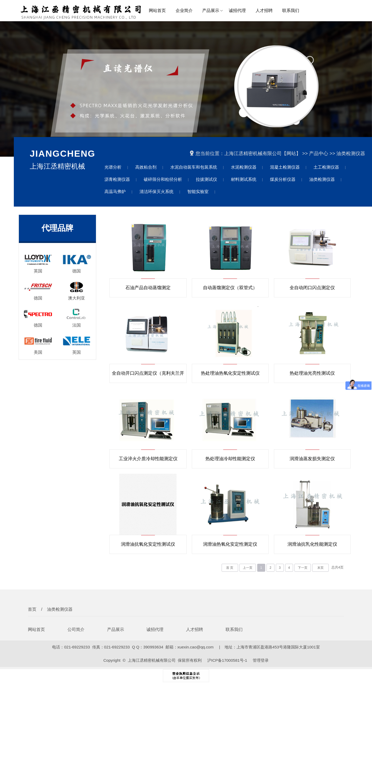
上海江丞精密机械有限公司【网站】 (262, 153)
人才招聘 (264, 10)
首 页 (229, 568)
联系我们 (290, 10)
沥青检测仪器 (117, 179)
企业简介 (184, 10)
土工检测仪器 (326, 167)
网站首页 (157, 10)
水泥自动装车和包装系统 (193, 167)
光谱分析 (112, 167)
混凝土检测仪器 (285, 167)
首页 (32, 609)
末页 (320, 568)
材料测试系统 (243, 179)
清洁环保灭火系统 (157, 191)
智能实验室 (198, 191)
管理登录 (261, 660)
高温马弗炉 (115, 191)
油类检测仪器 (350, 153)
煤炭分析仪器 (282, 179)
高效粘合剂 (146, 167)
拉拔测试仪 (206, 179)
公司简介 (75, 629)
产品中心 (318, 153)
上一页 (247, 568)
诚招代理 (237, 10)
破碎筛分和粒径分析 (163, 179)
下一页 (302, 568)
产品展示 (210, 10)
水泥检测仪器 (243, 167)
